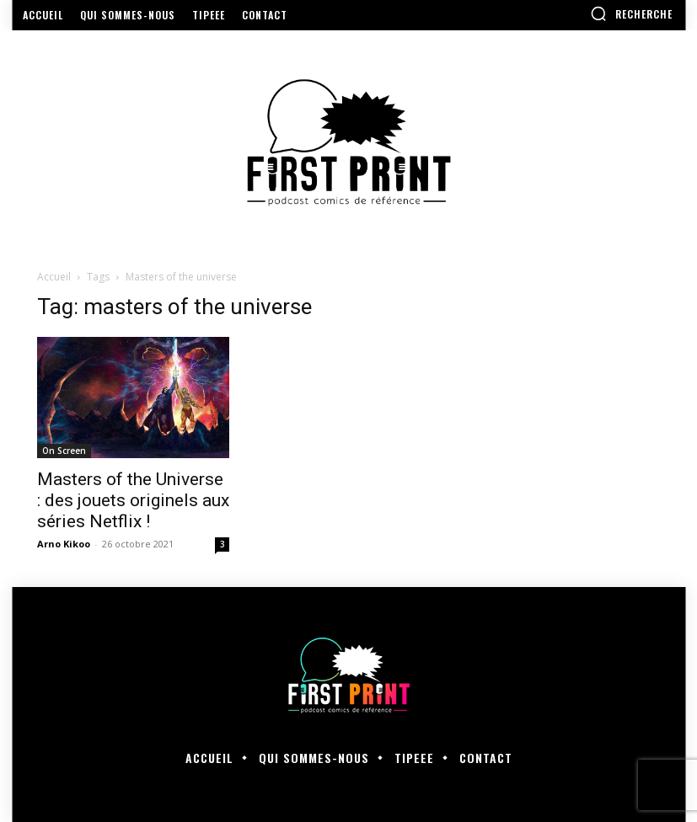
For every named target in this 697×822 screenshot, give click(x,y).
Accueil (54, 277)
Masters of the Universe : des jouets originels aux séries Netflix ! (133, 500)
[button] (631, 13)
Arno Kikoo (63, 543)
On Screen (64, 450)
